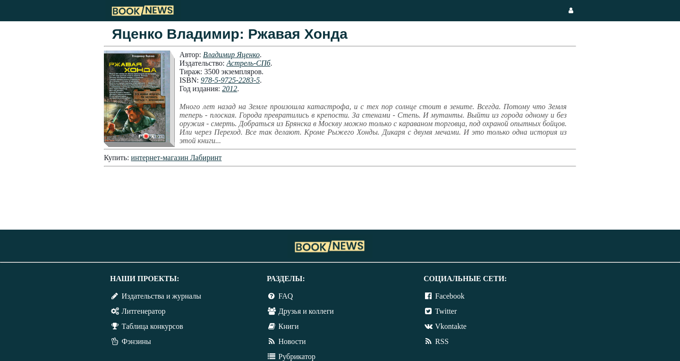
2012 (229, 89)
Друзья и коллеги (306, 311)
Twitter (446, 311)
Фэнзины (136, 341)
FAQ (286, 296)
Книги (289, 326)
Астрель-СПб (249, 63)
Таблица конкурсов (152, 326)
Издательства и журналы (161, 296)
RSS (442, 341)
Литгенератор (144, 311)
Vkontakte (451, 326)
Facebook (450, 296)
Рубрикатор (297, 356)
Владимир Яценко (231, 55)
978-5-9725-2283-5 (230, 80)
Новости (292, 341)
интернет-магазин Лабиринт (176, 158)
